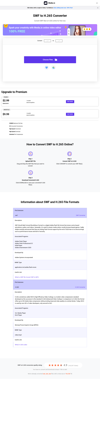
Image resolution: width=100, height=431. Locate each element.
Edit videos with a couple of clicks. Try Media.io (50, 7)
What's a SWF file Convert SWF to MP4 (27, 277)
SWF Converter (80, 215)
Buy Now (70, 101)
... (47, 40)
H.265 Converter (80, 287)
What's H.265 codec (21, 344)
